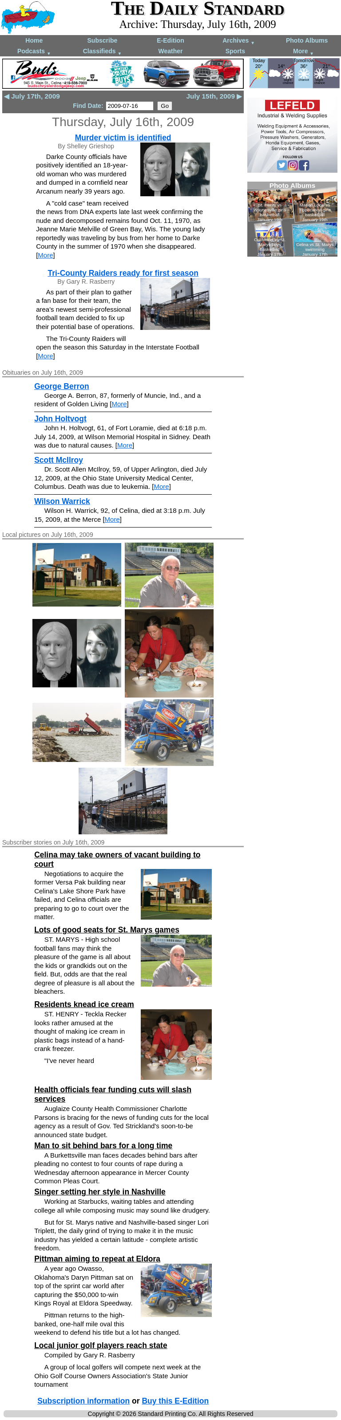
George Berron (61, 386)
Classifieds (102, 52)
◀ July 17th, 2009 (32, 96)
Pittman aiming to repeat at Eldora (97, 1258)
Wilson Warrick (62, 501)
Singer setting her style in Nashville (100, 1191)
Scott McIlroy (58, 460)
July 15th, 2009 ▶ (214, 96)
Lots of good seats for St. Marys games (106, 929)
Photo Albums (307, 40)
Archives (238, 41)
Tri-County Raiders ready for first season (123, 273)
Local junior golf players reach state (100, 1345)
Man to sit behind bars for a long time (103, 1145)
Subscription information (83, 1400)
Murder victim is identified (123, 137)
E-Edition (170, 40)
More (303, 52)
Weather (170, 51)
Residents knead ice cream (84, 1004)
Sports (235, 51)
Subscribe (102, 40)
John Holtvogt (60, 418)
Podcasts (34, 52)
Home (34, 40)
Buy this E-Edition (175, 1400)
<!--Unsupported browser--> (292, 219)
